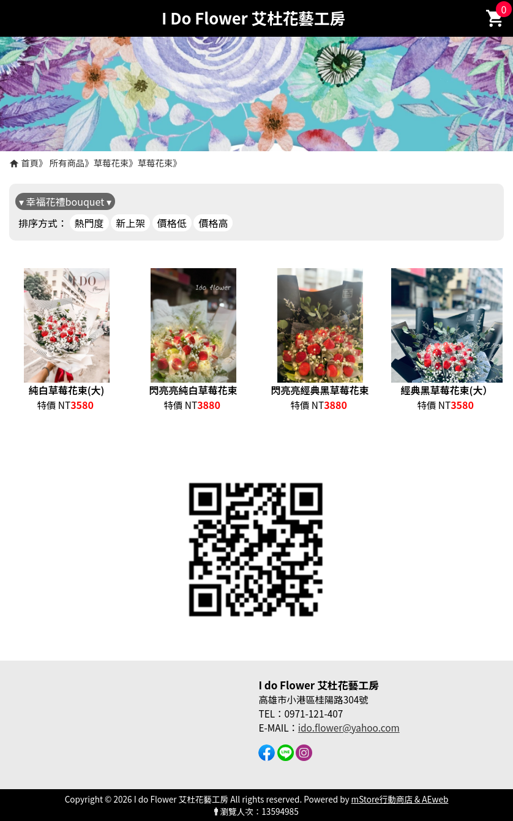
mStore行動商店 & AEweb (400, 799)
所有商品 (67, 162)
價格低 (172, 223)
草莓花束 (111, 162)
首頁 (30, 162)
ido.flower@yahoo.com (349, 727)
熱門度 (89, 223)
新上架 (130, 223)
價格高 (213, 223)
